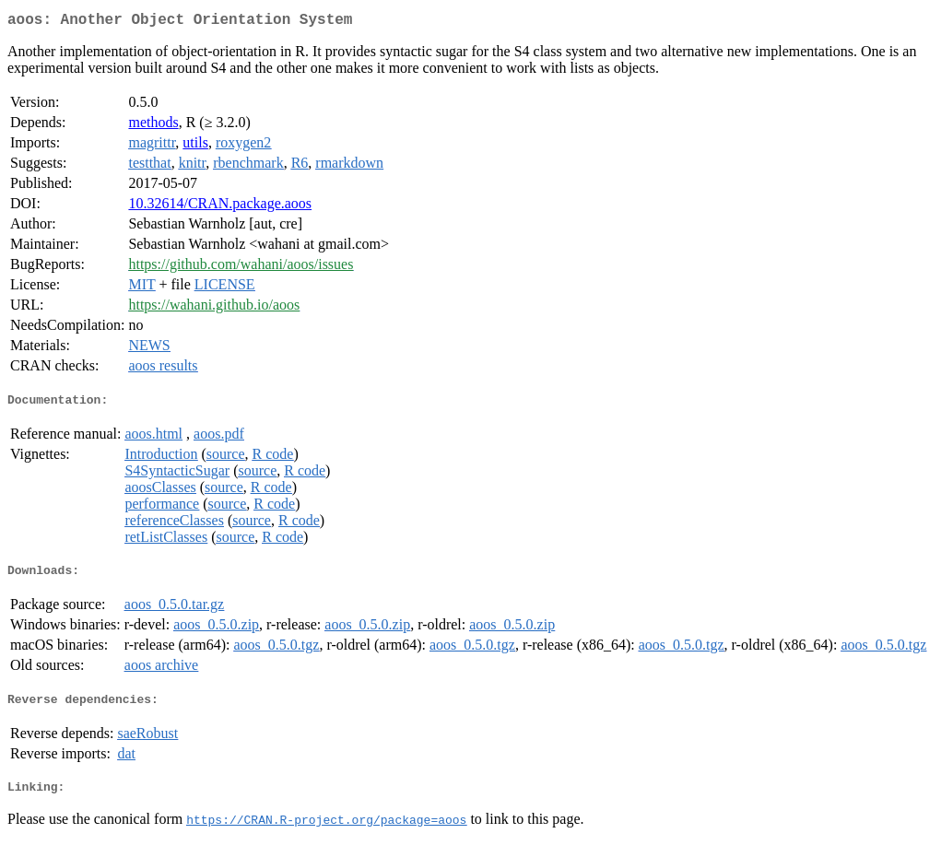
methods (153, 126)
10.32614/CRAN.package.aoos (220, 207)
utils (195, 146)
